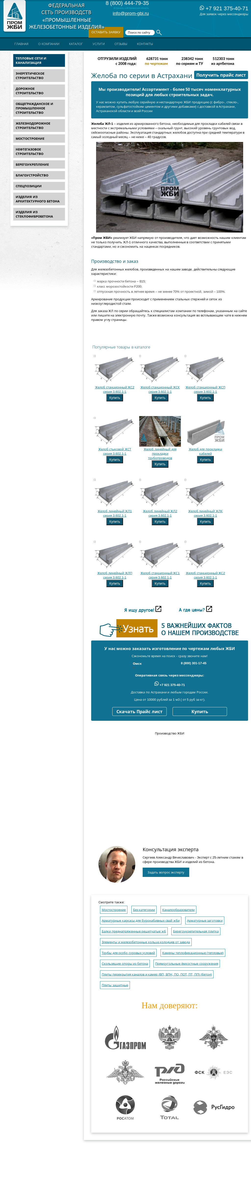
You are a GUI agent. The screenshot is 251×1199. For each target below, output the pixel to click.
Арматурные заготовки (205, 920)
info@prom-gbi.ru (131, 13)
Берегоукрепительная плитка (196, 931)
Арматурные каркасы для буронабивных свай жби (141, 920)
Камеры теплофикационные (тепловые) (193, 953)
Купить (114, 398)
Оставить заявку (105, 32)
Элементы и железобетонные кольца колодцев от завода (146, 942)
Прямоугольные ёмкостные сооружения (186, 964)
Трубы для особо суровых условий (128, 953)
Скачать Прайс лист (139, 711)
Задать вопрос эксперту (166, 872)
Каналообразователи (178, 910)
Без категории (144, 910)
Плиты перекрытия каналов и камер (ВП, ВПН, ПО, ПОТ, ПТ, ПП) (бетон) (157, 974)
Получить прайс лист (221, 75)
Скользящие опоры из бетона (125, 964)
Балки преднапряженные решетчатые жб (134, 931)
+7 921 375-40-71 (224, 8)
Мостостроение (114, 910)
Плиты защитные (115, 985)
